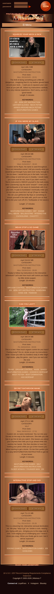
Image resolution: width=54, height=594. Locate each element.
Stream (36, 63)
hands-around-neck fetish (27, 107)
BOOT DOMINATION (34, 375)
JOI (16, 102)
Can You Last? (27, 304)
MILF (27, 426)
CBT (35, 211)
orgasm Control (16, 288)
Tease (11, 369)
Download (19, 63)
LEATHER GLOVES (21, 105)
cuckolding (22, 216)
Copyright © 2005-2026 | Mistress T (27, 578)
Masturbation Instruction (27, 72)
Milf (39, 464)
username (7, 3)
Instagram (35, 583)
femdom (33, 293)
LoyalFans (22, 583)
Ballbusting (27, 213)
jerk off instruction (29, 102)
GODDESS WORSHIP (39, 372)
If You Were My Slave (27, 121)
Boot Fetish (18, 375)
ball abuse (13, 213)
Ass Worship (27, 377)
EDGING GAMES (14, 548)
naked (44, 369)
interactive (40, 213)
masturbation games (27, 110)
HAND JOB (22, 293)
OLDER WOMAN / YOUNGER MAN (25, 469)
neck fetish (36, 105)
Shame (41, 211)
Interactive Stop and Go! (27, 480)
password (7, 7)
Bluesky (43, 583)
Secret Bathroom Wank (27, 388)
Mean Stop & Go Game (27, 227)
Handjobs (41, 290)
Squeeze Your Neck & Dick (27, 34)
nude (36, 369)
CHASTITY (34, 216)
